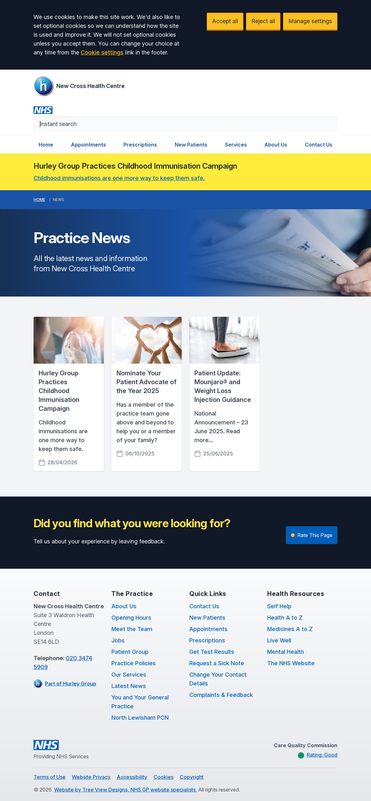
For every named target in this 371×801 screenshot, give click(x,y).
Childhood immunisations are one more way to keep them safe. (119, 178)
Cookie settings (102, 52)
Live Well (279, 640)
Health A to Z (285, 617)
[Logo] (79, 86)
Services (236, 144)
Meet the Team (131, 629)
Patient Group (129, 651)
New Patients (191, 144)
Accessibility (132, 777)
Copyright (192, 777)
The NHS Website (291, 663)
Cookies (163, 777)
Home (46, 144)
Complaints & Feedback (221, 694)
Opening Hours (131, 617)
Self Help (279, 606)
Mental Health (285, 651)
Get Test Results (211, 651)
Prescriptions (140, 144)
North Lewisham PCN (140, 717)
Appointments (88, 144)
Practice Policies (133, 663)
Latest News (128, 686)
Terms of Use (50, 777)
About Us (275, 144)
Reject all (263, 21)
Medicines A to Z (290, 629)
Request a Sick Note (216, 663)
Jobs (118, 640)
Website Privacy (91, 777)
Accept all (225, 21)
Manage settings (310, 21)
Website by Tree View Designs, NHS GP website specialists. (125, 789)
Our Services (128, 674)
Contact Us (318, 144)
